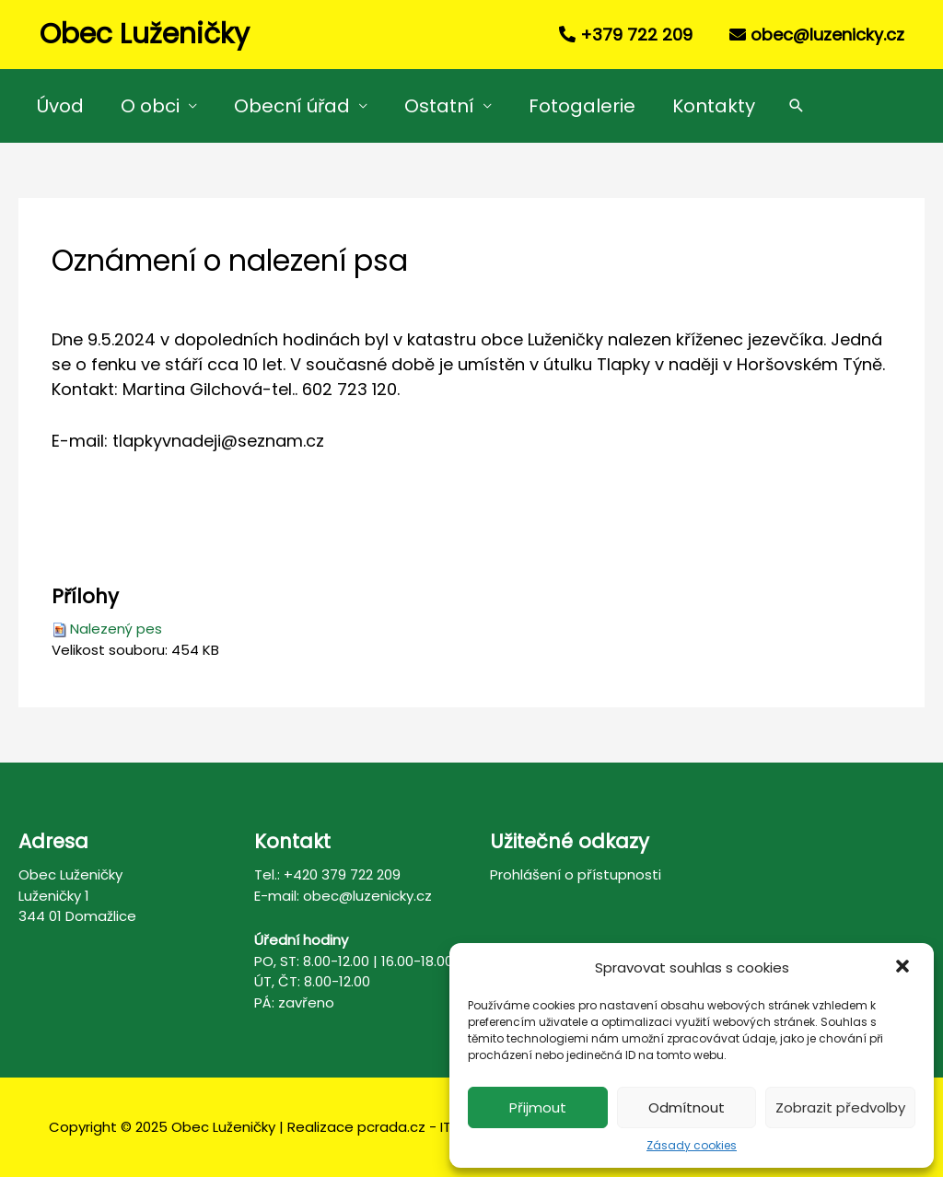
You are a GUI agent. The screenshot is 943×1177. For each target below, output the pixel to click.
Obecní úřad (292, 106)
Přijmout (537, 1107)
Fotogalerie (582, 106)
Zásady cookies (691, 1145)
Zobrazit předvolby (840, 1107)
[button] (904, 968)
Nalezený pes (116, 628)
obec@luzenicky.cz (827, 34)
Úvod (60, 106)
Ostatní (439, 106)
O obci (150, 106)
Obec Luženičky (145, 34)
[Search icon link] (796, 106)
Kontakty (713, 106)
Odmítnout (686, 1107)
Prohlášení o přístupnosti (575, 874)
